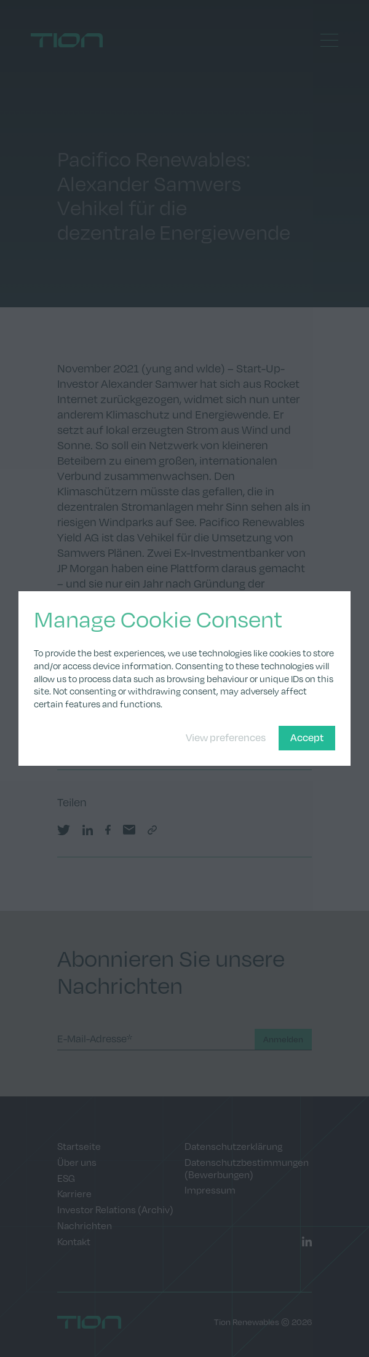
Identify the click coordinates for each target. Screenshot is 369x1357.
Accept (306, 737)
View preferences (226, 737)
